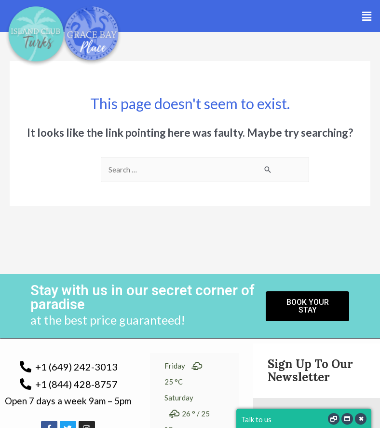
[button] (367, 16)
